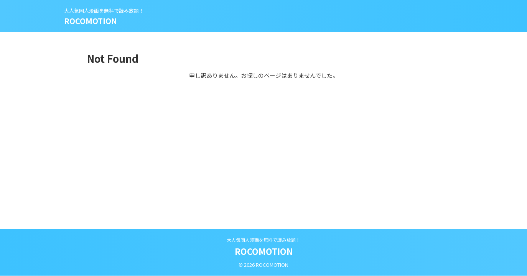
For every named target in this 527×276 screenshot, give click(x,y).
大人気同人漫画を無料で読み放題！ (263, 240)
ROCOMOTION (90, 20)
